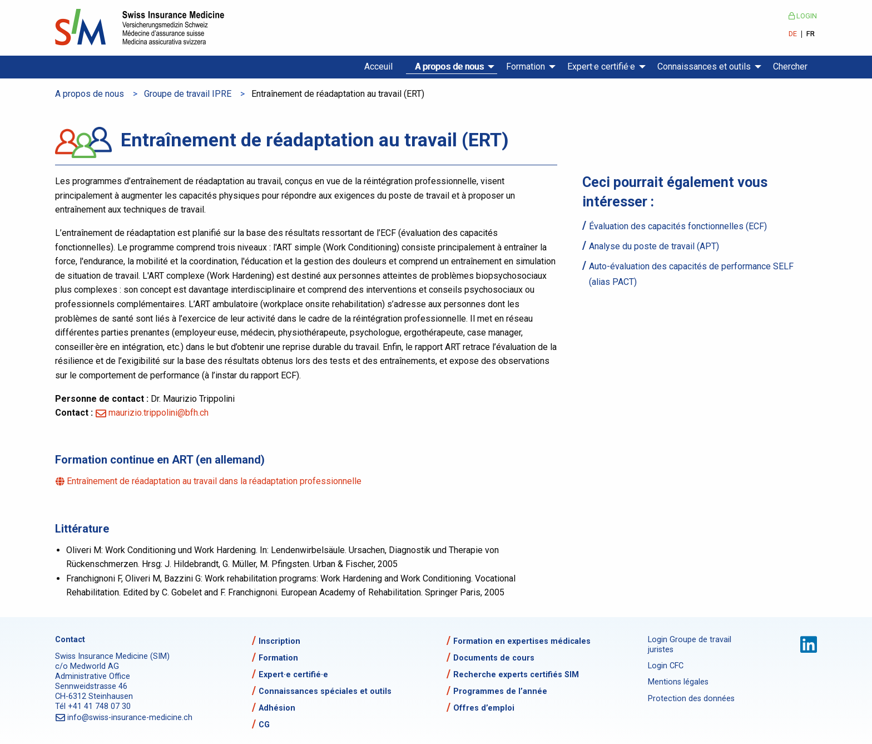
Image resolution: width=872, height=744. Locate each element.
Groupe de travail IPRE (187, 93)
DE (793, 34)
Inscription (279, 641)
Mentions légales (678, 682)
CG (264, 725)
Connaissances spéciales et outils (325, 691)
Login (803, 16)
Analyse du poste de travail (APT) (654, 246)
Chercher (790, 66)
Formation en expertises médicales (522, 641)
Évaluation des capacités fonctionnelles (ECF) (678, 226)
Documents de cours (493, 658)
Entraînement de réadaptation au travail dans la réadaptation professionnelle (214, 481)
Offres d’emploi (483, 708)
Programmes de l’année (500, 691)
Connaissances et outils (704, 66)
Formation (525, 66)
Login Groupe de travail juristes (689, 644)
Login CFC (665, 666)
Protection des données (691, 698)
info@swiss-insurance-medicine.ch (130, 717)
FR (810, 34)
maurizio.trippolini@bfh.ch (158, 412)
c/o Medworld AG (87, 666)
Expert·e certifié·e (601, 66)
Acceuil (378, 66)
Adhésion (277, 708)
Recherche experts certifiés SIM (516, 674)
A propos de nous (449, 66)
